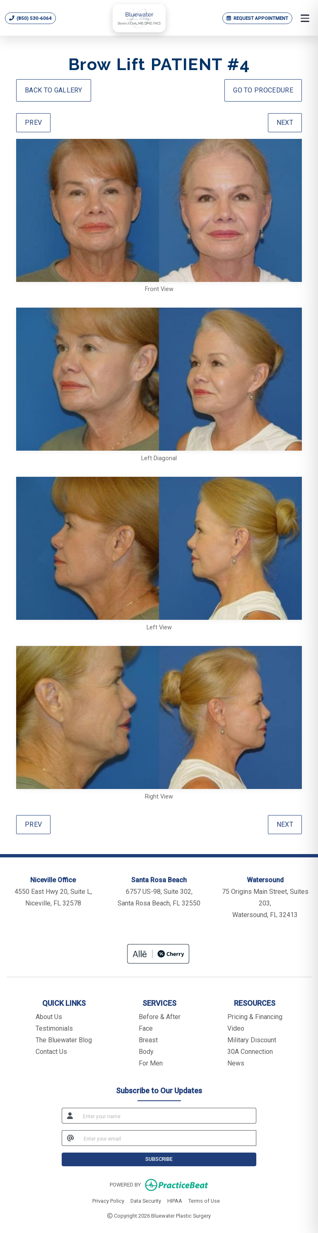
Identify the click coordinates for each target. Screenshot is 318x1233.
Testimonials (54, 1028)
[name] (167, 1116)
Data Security (145, 1200)
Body (146, 1052)
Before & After (160, 1017)
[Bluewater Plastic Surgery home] (139, 18)
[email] (167, 1138)
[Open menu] (305, 18)
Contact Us (51, 1052)
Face (146, 1028)
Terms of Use (204, 1200)
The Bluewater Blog (64, 1040)
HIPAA (174, 1200)
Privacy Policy (108, 1200)
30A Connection (250, 1052)
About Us (49, 1017)
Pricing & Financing (254, 1017)
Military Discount (251, 1040)
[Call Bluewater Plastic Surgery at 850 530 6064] (30, 18)
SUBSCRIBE (159, 1159)
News (235, 1063)
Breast (148, 1040)
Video (235, 1028)
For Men (151, 1063)
